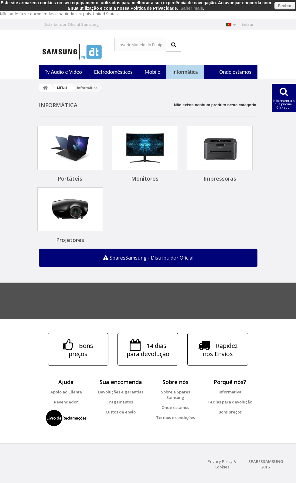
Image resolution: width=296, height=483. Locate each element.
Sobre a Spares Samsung (175, 394)
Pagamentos (121, 402)
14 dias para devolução (230, 402)
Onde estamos (235, 72)
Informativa (230, 392)
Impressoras (219, 178)
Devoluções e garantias (120, 392)
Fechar (285, 5)
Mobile (152, 72)
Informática (185, 72)
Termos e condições (175, 417)
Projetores (70, 239)
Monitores (144, 178)
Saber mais (191, 8)
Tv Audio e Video (63, 72)
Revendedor (66, 402)
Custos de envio (121, 412)
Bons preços (230, 412)
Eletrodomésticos (113, 72)
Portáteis (70, 178)
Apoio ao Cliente (66, 392)
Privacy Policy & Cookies (222, 464)
